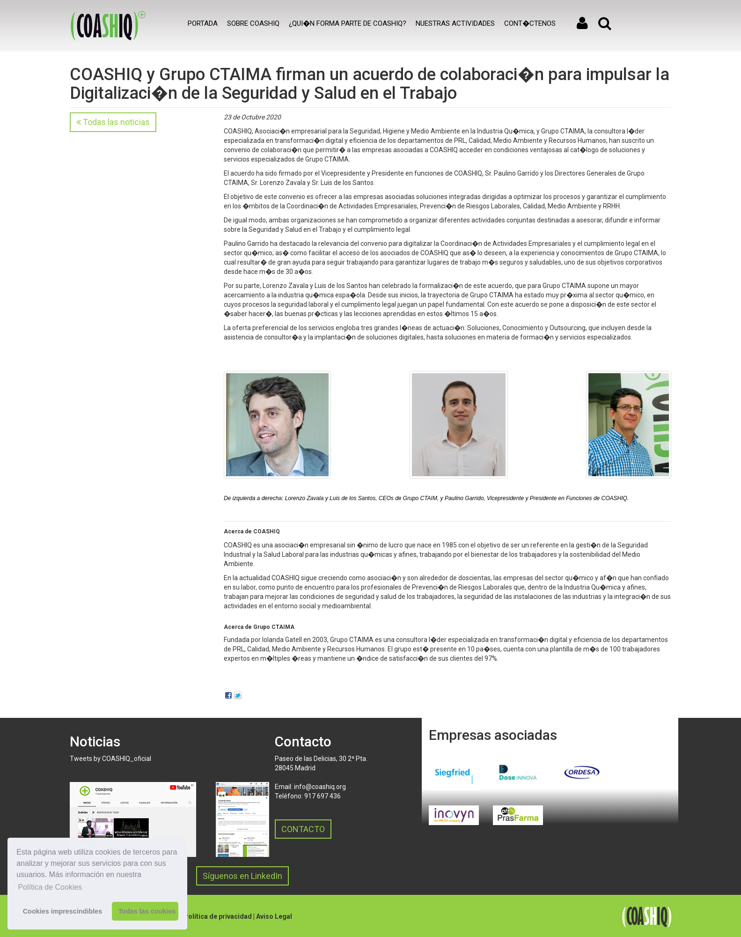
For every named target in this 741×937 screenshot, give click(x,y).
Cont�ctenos (530, 23)
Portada (203, 23)
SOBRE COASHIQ (253, 23)
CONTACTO (303, 829)
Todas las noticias (113, 122)
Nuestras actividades (455, 23)
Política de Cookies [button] (50, 887)
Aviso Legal (274, 916)
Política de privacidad (217, 916)
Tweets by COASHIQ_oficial (110, 758)
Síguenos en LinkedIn (242, 876)
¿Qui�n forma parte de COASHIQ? (347, 23)
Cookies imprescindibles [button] (63, 911)
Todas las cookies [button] (147, 911)
